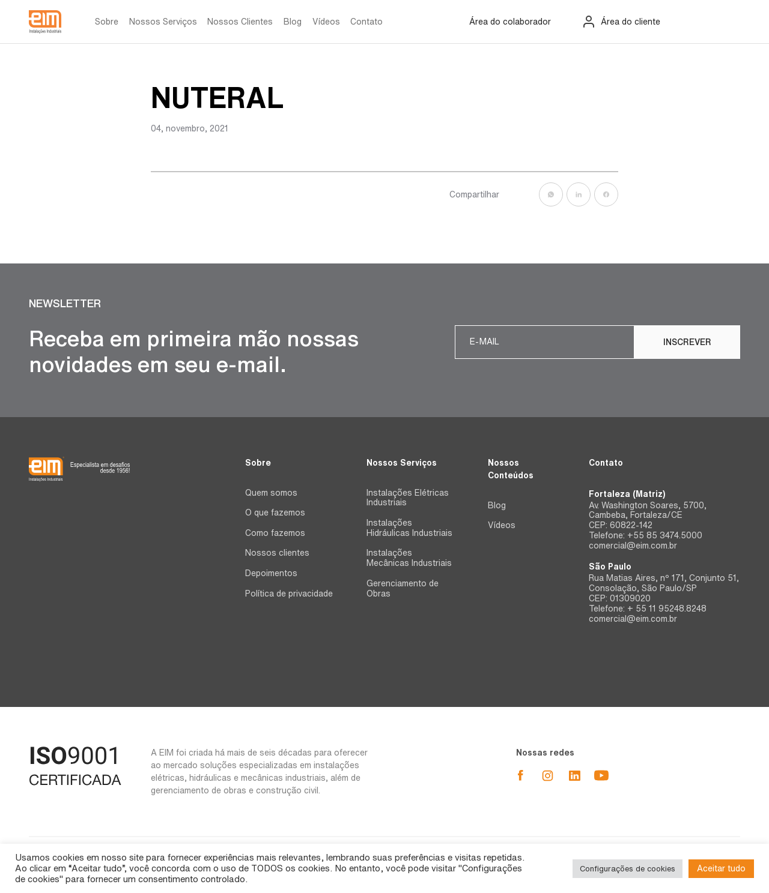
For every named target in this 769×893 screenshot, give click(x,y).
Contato (366, 21)
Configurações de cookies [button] (627, 869)
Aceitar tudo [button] (721, 868)
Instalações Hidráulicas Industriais (409, 528)
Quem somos (271, 493)
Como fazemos (275, 533)
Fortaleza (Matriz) (627, 494)
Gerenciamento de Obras (402, 588)
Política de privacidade (289, 593)
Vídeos (326, 21)
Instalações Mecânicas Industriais (409, 558)
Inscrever (687, 342)
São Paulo (610, 566)
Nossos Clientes (240, 21)
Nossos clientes (277, 553)
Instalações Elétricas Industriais (407, 498)
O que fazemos (275, 512)
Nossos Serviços (163, 21)
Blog (293, 21)
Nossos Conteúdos (510, 469)
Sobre (106, 21)
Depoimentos (271, 573)
